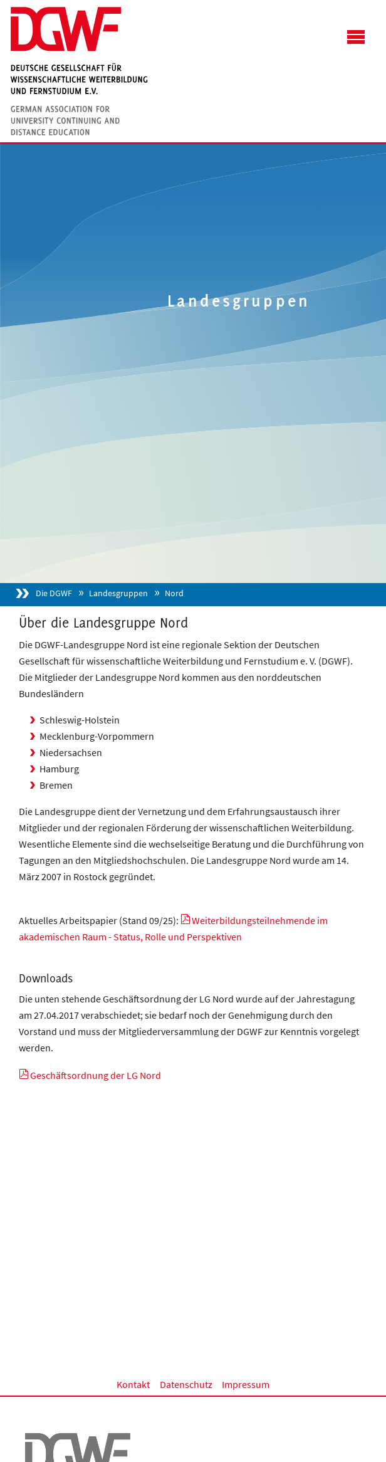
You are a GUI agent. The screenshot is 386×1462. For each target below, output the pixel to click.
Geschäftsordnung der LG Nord (95, 1075)
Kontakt (133, 1385)
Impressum (245, 1385)
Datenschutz (186, 1385)
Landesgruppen (118, 593)
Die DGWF (54, 593)
